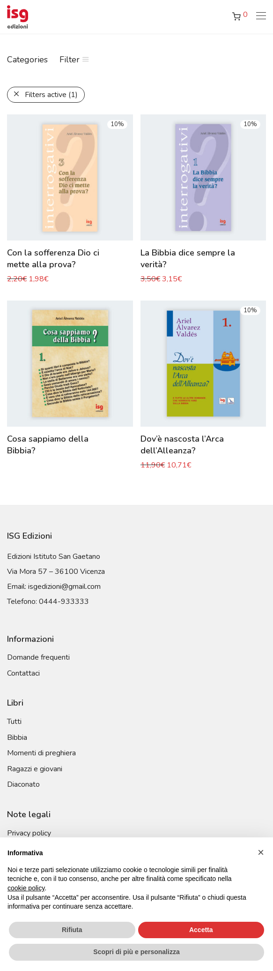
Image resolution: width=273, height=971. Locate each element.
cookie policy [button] (25, 888)
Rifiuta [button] (72, 929)
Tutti (14, 721)
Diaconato (23, 784)
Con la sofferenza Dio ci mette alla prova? (53, 258)
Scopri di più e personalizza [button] (136, 952)
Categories (27, 59)
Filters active (51, 95)
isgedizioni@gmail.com (64, 586)
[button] (260, 852)
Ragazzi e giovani (34, 769)
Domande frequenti (38, 657)
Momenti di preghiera (41, 753)
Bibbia (17, 737)
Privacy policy (29, 833)
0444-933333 (64, 601)
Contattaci (23, 673)
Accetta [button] (201, 929)
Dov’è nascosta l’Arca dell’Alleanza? (182, 444)
